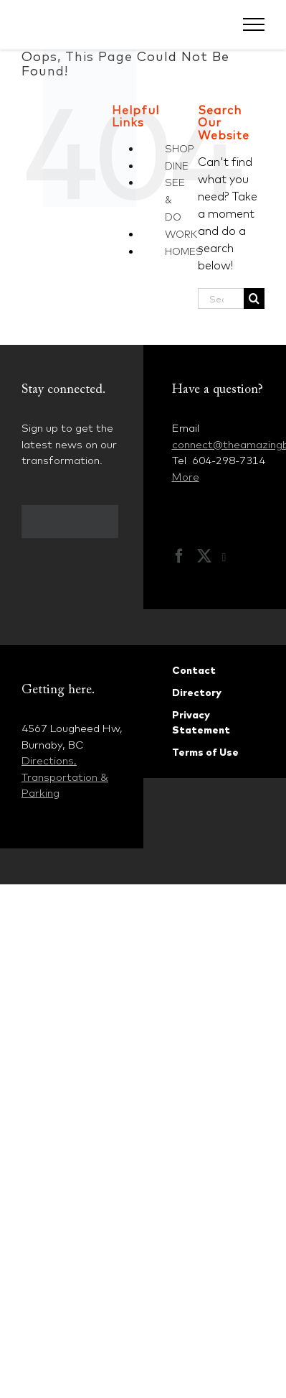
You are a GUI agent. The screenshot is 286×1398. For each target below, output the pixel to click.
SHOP (179, 148)
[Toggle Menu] (254, 24)
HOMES (184, 251)
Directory (196, 692)
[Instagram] (231, 557)
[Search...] (221, 298)
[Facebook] (179, 556)
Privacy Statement (201, 722)
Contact (194, 670)
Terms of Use (205, 752)
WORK (181, 234)
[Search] (254, 298)
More (185, 476)
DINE (177, 165)
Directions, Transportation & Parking (65, 777)
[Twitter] (204, 556)
